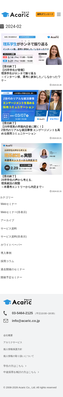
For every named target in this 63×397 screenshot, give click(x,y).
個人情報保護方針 (12, 349)
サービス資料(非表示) (14, 236)
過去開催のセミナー (13, 269)
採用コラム (7, 261)
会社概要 (8, 335)
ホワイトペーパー (11, 244)
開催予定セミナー (11, 277)
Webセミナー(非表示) (14, 212)
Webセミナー (9, 204)
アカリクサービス (12, 342)
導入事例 (6, 253)
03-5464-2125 (22, 313)
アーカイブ (7, 220)
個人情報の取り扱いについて (18, 356)
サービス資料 (9, 228)
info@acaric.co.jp (26, 321)
